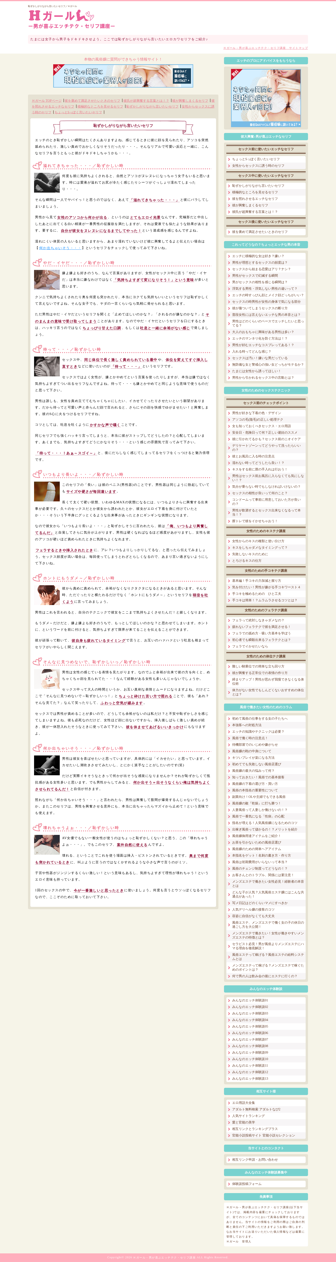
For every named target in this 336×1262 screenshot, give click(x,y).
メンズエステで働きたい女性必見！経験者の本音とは (268, 884)
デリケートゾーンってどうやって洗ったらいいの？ (266, 448)
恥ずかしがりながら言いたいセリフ (152, 106)
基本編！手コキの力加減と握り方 (256, 580)
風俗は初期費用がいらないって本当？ (260, 862)
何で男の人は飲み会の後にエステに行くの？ (265, 976)
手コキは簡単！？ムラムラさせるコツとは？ (265, 600)
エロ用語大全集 (243, 1103)
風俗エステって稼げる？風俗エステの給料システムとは (268, 957)
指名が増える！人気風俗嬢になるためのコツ (265, 823)
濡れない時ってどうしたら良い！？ (258, 463)
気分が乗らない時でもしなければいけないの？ (266, 486)
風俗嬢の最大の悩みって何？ (253, 770)
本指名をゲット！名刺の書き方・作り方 (261, 855)
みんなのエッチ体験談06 (250, 1033)
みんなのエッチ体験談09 (250, 1052)
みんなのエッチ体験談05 (250, 1026)
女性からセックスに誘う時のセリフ (258, 165)
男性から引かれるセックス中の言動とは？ (263, 377)
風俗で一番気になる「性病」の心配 (258, 816)
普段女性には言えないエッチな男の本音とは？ (266, 314)
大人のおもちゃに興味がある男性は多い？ (263, 332)
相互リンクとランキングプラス (255, 1129)
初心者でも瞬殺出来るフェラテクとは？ (261, 640)
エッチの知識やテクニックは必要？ (258, 731)
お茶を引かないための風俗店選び (256, 842)
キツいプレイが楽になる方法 (253, 757)
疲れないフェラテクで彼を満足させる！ (261, 627)
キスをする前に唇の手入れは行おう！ (260, 469)
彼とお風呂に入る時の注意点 (253, 456)
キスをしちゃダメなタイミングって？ (260, 547)
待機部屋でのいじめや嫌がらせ (255, 744)
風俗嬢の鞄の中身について (251, 751)
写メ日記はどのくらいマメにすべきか (260, 903)
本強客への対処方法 (247, 725)
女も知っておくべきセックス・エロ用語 (261, 426)
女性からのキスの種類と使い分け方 (258, 541)
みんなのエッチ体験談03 (250, 1013)
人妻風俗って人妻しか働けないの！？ (260, 810)
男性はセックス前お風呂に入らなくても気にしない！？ (268, 478)
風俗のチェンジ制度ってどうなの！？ (260, 868)
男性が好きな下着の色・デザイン (256, 413)
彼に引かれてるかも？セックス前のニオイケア (266, 439)
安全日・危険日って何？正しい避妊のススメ (265, 432)
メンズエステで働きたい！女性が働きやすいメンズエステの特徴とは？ (268, 935)
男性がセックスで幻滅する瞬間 (255, 275)
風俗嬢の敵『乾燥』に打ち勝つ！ (256, 803)
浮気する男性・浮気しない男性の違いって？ (265, 288)
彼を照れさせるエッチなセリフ (255, 199)
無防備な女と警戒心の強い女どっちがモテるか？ (268, 364)
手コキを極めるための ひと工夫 (256, 593)
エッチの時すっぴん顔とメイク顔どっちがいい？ (268, 295)
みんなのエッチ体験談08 (250, 1046)
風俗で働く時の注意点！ (250, 738)
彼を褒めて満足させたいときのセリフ (92, 100)
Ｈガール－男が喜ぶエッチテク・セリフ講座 (164, 1257)
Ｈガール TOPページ (47, 100)
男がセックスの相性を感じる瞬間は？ (260, 282)
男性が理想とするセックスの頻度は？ (260, 262)
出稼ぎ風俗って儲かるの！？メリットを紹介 (265, 829)
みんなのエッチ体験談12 (250, 1072)
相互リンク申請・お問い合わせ (255, 1159)
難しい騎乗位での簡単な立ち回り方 (258, 666)
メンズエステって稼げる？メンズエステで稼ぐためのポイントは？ (268, 967)
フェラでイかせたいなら (250, 646)
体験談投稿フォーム (247, 1184)
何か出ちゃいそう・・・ (60, 248)
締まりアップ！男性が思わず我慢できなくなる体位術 (268, 681)
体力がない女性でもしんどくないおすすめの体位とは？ (268, 692)
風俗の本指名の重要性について (255, 790)
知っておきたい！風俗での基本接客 (258, 777)
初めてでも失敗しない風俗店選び (256, 764)
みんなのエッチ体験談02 (250, 1007)
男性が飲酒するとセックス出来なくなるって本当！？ (266, 512)
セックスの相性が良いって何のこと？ (260, 493)
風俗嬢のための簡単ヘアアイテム (256, 849)
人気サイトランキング (248, 1116)
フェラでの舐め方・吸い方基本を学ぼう (261, 633)
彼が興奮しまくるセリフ (190, 100)
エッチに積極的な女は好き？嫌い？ (258, 256)
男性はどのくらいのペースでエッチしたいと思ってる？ (268, 323)
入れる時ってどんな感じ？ (251, 351)
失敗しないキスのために (250, 554)
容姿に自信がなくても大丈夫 (253, 916)
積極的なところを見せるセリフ (100, 106)
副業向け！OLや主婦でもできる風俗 (259, 797)
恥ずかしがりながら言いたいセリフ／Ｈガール (52, 6)
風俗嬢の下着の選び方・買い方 (255, 784)
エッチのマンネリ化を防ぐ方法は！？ (260, 338)
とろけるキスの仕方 (247, 560)
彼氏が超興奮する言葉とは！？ (146, 100)
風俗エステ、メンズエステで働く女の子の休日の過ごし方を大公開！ (268, 925)
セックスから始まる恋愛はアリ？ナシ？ (261, 269)
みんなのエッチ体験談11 (250, 1065)
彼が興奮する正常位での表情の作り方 (260, 673)
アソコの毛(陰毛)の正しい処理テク (257, 419)
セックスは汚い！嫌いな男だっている (260, 358)
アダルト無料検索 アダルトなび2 (256, 1109)
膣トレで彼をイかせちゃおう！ (255, 521)
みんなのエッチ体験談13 (250, 1078)
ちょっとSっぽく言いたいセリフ (78, 112)
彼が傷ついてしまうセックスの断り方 (260, 308)
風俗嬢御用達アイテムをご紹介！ (256, 836)
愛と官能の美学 (243, 1122)
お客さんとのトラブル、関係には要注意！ (263, 875)
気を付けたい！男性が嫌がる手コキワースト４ (266, 587)
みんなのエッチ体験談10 (250, 1059)
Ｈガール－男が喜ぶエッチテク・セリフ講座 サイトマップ (265, 48)
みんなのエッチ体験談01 (250, 1000)
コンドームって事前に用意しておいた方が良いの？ (266, 502)
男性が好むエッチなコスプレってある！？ (263, 345)
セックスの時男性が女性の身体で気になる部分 (266, 301)
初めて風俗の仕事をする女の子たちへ (260, 718)
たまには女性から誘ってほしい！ (256, 371)
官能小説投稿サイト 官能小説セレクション (263, 1135)
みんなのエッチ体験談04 (250, 1020)
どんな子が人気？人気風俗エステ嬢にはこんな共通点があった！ (268, 894)
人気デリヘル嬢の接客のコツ (253, 909)
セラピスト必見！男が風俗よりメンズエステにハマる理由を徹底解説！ (268, 946)
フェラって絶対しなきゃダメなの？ (258, 620)
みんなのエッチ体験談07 (250, 1039)
